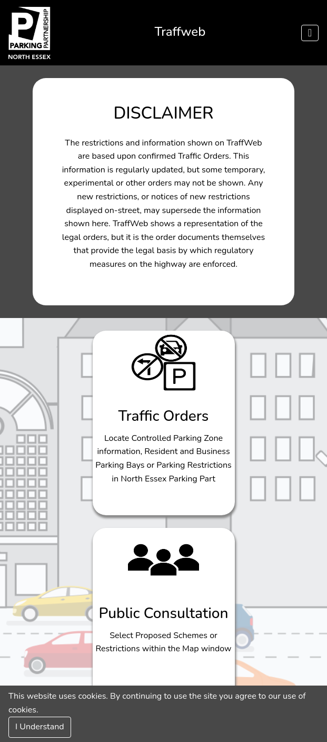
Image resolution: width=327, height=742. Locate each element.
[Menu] (310, 33)
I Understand (39, 727)
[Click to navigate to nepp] (29, 32)
